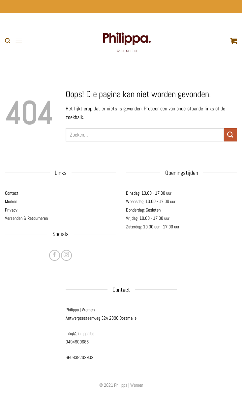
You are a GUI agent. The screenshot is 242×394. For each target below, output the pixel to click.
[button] (7, 40)
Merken (11, 201)
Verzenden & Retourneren (26, 218)
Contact (11, 193)
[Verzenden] (230, 134)
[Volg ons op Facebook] (54, 255)
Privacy (11, 210)
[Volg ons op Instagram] (66, 255)
